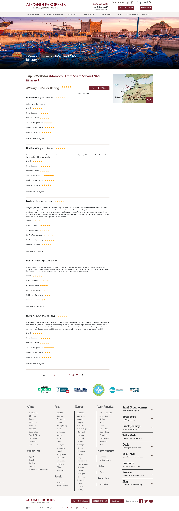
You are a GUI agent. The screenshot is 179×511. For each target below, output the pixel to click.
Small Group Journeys (53, 14)
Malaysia (60, 445)
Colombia (104, 429)
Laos (59, 442)
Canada (103, 457)
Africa (30, 406)
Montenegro (82, 464)
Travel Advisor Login (122, 2)
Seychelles (33, 432)
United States (105, 460)
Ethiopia (32, 416)
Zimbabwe (33, 445)
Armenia (81, 416)
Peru (101, 445)
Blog (132, 482)
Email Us (117, 501)
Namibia (32, 426)
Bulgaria (80, 423)
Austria (80, 419)
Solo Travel (133, 455)
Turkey (80, 490)
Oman (32, 467)
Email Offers (146, 8)
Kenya (31, 419)
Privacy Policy (82, 508)
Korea (59, 439)
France (80, 442)
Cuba (100, 466)
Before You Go (131, 14)
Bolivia (102, 419)
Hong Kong (62, 426)
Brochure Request (126, 8)
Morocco (33, 423)
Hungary (81, 451)
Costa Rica (104, 432)
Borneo (60, 416)
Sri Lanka (61, 461)
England (80, 435)
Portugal (81, 474)
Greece (80, 448)
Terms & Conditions (80, 501)
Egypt (31, 457)
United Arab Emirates (38, 470)
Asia (57, 406)
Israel (31, 460)
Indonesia (61, 432)
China (59, 423)
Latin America (105, 406)
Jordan (32, 463)
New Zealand (62, 486)
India (59, 429)
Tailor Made (106, 14)
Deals (118, 14)
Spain (79, 483)
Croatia (80, 426)
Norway (80, 467)
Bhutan (60, 413)
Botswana (33, 413)
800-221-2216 (100, 4)
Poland (80, 471)
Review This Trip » (99, 88)
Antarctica (103, 478)
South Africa (34, 435)
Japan (59, 435)
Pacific (58, 476)
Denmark (81, 432)
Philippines (61, 455)
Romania (81, 477)
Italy (79, 458)
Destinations (33, 14)
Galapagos (104, 439)
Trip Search (144, 2)
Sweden (80, 487)
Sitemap (73, 508)
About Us (146, 14)
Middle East (33, 451)
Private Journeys (89, 14)
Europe (79, 406)
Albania (80, 413)
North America (105, 451)
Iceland (80, 455)
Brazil (102, 423)
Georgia (80, 445)
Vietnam (60, 471)
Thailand (60, 464)
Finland (80, 439)
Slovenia (81, 480)
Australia (60, 483)
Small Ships (72, 14)
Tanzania (33, 439)
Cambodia (61, 419)
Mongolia (61, 448)
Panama (103, 442)
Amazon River (106, 413)
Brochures (131, 464)
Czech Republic (83, 429)
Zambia (32, 442)
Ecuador (103, 435)
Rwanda (32, 429)
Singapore (61, 458)
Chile (102, 426)
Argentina (104, 416)
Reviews (133, 473)
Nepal (59, 451)
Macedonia (82, 461)
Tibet (59, 467)
